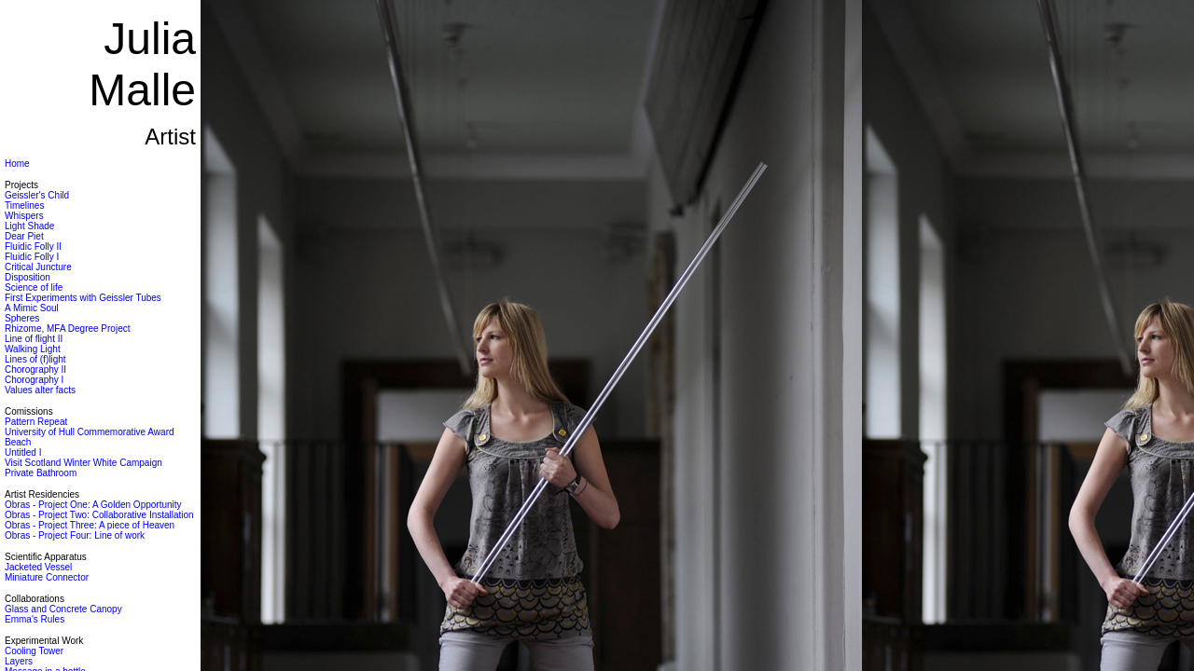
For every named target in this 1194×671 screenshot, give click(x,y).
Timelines (24, 205)
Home (17, 163)
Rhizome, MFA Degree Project (68, 328)
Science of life (33, 287)
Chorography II (35, 369)
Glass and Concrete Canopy (63, 609)
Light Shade (29, 226)
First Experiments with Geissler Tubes (83, 298)
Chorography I (34, 380)
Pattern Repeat (36, 422)
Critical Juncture (38, 267)
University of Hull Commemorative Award (89, 432)
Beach (18, 442)
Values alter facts (40, 390)
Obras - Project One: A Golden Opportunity (93, 505)
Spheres (22, 318)
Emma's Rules (34, 619)
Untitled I (23, 452)
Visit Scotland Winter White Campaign (83, 463)
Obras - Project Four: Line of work (75, 535)
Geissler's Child (37, 195)
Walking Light (33, 349)
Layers (19, 661)
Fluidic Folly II (33, 246)
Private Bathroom (40, 473)
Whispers (24, 216)
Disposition (27, 277)
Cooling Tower (34, 651)
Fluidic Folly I (32, 257)
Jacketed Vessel (38, 567)
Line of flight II (33, 339)
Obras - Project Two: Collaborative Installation (99, 515)
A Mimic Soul (32, 308)
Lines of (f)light (35, 359)
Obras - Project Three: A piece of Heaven (89, 525)
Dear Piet (24, 236)
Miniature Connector (47, 577)
